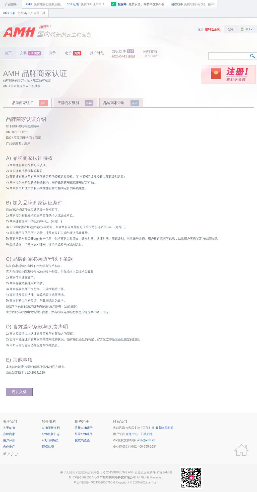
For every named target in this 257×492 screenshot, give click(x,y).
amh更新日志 (51, 434)
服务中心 (132, 434)
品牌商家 (9, 434)
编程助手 (192, 4)
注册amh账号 (84, 428)
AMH (43, 4)
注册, (209, 29)
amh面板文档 (51, 428)
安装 (30, 53)
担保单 (138, 4)
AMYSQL (24, 13)
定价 (73, 53)
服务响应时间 (164, 428)
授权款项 (48, 446)
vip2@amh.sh (146, 440)
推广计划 (97, 53)
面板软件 (123, 53)
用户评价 (9, 440)
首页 (8, 53)
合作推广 (9, 446)
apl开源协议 (50, 440)
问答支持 (150, 53)
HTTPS (247, 29)
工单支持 (146, 434)
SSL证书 (86, 4)
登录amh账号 (84, 434)
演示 (52, 53)
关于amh (9, 428)
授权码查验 (82, 440)
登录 (231, 29)
